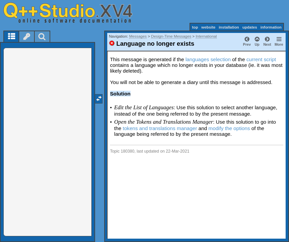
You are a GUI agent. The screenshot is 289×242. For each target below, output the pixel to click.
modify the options (229, 128)
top (195, 27)
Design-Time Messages (171, 36)
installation (229, 27)
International (206, 36)
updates (249, 27)
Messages (138, 36)
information (271, 27)
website (208, 27)
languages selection (208, 59)
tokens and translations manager (160, 128)
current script (261, 59)
